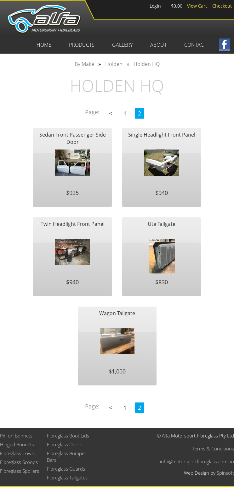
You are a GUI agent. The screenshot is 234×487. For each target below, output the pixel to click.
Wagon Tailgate (117, 313)
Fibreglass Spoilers (19, 471)
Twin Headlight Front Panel (73, 223)
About (158, 44)
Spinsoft (225, 473)
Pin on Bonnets (16, 435)
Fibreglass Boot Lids (68, 435)
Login (155, 6)
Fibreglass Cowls (17, 453)
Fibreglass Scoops (19, 462)
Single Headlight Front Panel (161, 134)
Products (81, 44)
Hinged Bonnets (17, 444)
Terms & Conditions (213, 448)
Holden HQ (147, 64)
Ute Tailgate (161, 223)
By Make (84, 64)
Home (44, 44)
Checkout (222, 6)
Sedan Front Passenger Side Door (72, 138)
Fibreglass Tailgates (67, 477)
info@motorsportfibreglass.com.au (197, 461)
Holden (114, 64)
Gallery (122, 44)
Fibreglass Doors (65, 444)
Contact (195, 44)
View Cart (197, 6)
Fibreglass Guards (66, 469)
